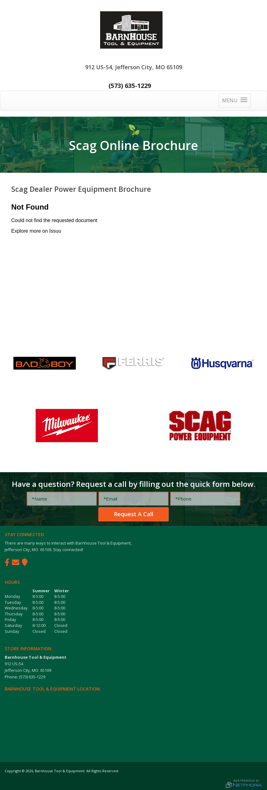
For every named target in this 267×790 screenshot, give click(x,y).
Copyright (13, 770)
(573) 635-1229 (130, 85)
